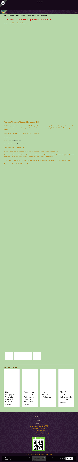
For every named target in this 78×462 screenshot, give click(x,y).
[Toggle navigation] (76, 12)
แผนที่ (39, 420)
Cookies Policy (8, 459)
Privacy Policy (47, 457)
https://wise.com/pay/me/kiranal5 (17, 144)
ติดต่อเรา (39, 423)
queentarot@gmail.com (14, 140)
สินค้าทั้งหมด (39, 417)
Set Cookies (62, 458)
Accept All (69, 458)
